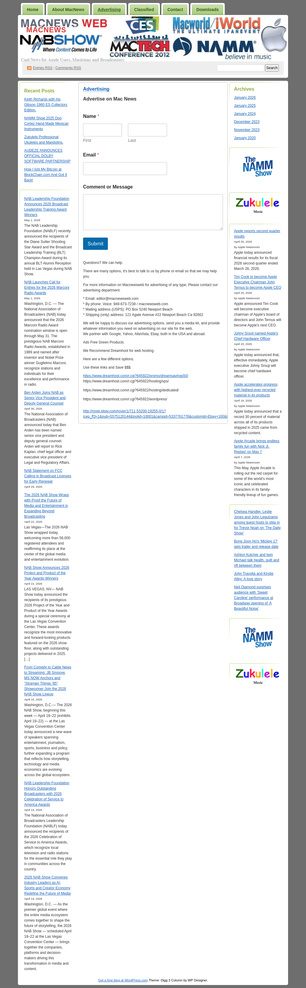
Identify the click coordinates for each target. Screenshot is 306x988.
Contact (175, 9)
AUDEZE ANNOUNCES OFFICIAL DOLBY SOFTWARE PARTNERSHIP (47, 155)
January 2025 (245, 106)
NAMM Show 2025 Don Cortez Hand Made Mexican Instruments (46, 123)
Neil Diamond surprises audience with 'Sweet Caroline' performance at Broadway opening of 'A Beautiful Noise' (253, 598)
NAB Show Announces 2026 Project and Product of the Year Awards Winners (46, 573)
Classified (144, 9)
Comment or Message (108, 186)
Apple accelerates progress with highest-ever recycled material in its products (255, 389)
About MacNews (68, 9)
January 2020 (245, 138)
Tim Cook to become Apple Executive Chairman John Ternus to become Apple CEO (257, 282)
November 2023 (246, 130)
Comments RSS (68, 68)
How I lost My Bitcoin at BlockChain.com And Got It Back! (45, 174)
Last (132, 140)
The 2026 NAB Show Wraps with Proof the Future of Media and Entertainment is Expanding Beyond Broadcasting (46, 506)
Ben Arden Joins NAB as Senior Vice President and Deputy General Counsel (45, 397)
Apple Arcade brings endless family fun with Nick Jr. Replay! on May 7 (256, 446)
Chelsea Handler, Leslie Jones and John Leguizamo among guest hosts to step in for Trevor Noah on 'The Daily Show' (257, 522)
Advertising (109, 9)
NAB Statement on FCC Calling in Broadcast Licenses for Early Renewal (47, 476)
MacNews (46, 30)
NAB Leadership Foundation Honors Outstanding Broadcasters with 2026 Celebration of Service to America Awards (46, 794)
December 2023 (246, 122)
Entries (42, 68)
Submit (95, 244)
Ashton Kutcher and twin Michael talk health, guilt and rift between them (256, 560)
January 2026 (245, 97)
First (87, 140)
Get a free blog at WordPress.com (123, 980)
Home (33, 9)
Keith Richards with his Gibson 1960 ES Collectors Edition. (45, 104)
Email (91, 154)
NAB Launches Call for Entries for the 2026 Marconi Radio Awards (46, 287)
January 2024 (245, 114)
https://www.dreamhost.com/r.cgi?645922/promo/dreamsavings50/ (135, 376)
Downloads (207, 9)
